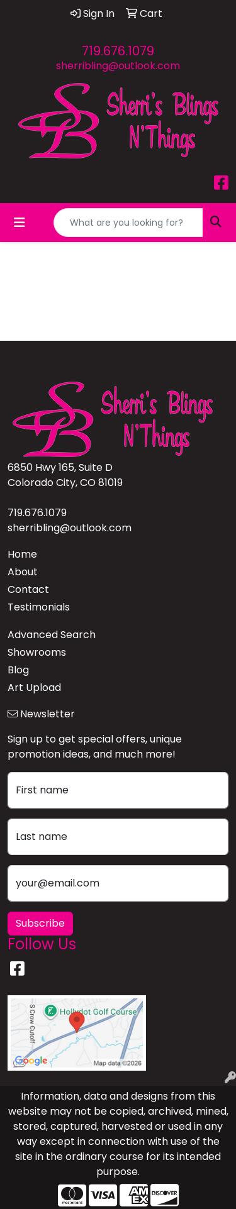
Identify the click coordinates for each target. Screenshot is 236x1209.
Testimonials (39, 607)
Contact (28, 589)
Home (22, 554)
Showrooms (37, 652)
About (23, 572)
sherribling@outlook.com (118, 65)
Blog (18, 670)
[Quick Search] (128, 222)
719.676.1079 (118, 51)
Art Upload (34, 687)
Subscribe (40, 923)
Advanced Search (52, 634)
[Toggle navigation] (19, 222)
